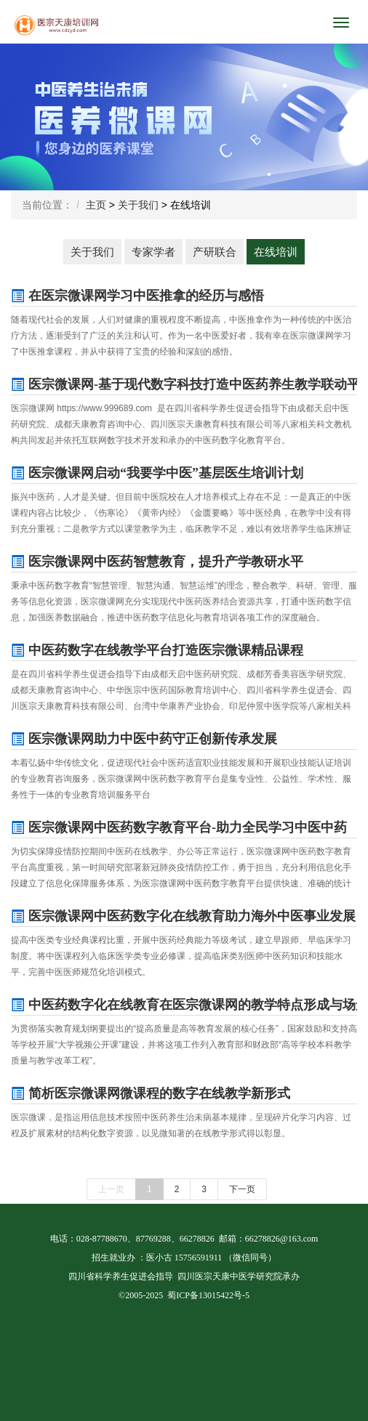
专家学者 (153, 252)
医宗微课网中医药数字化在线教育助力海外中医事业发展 (183, 916)
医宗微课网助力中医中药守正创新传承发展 (144, 739)
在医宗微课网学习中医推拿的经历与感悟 (137, 295)
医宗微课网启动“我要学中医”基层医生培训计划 (157, 473)
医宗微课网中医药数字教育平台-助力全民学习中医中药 (179, 827)
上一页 (111, 1189)
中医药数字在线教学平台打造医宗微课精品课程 (157, 650)
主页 (96, 205)
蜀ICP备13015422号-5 (208, 1295)
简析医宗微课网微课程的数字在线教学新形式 (150, 1093)
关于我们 (138, 205)
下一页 (242, 1189)
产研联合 (214, 252)
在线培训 (275, 252)
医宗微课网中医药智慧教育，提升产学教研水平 (157, 561)
